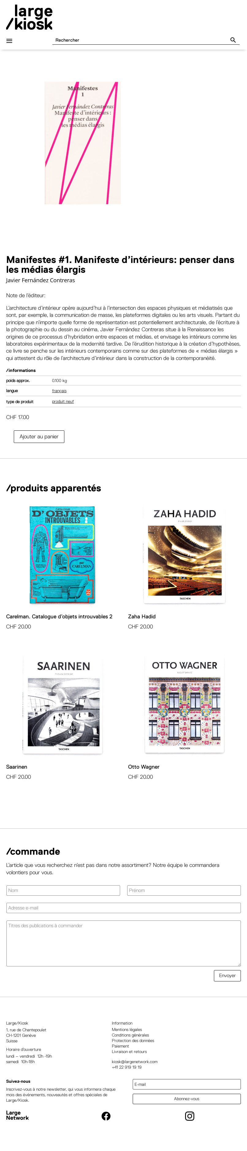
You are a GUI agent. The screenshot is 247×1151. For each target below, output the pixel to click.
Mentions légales (127, 1034)
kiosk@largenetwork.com (135, 1066)
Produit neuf (63, 405)
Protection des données (133, 1045)
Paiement (120, 1050)
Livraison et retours (129, 1056)
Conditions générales (130, 1039)
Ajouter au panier (39, 441)
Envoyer (227, 980)
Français (59, 395)
